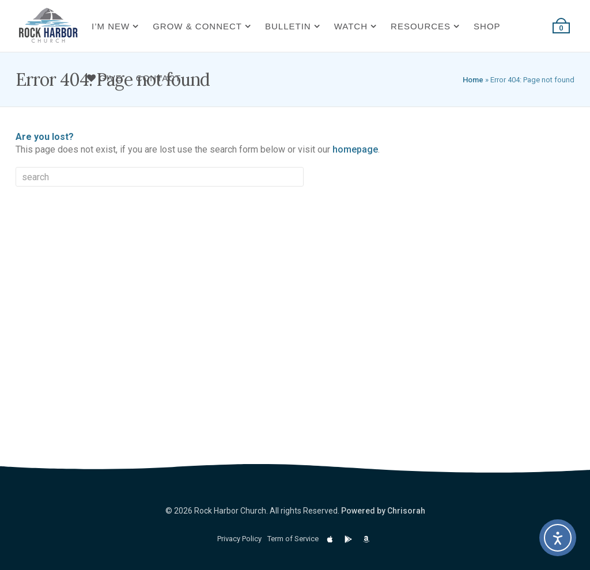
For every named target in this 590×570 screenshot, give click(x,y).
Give (104, 78)
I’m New (111, 26)
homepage (355, 149)
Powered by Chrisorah (383, 510)
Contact (158, 78)
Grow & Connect (197, 26)
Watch (351, 26)
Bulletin (288, 26)
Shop (487, 26)
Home (473, 79)
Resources (421, 26)
